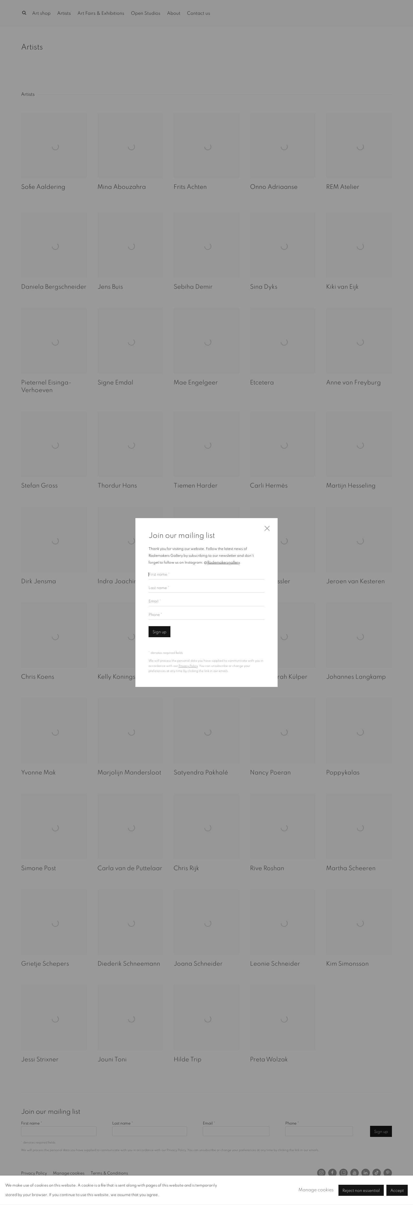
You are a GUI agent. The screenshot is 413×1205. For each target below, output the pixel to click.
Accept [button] (397, 1190)
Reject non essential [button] (361, 1190)
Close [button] (266, 530)
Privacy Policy (188, 666)
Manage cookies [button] (316, 1190)
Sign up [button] (159, 632)
